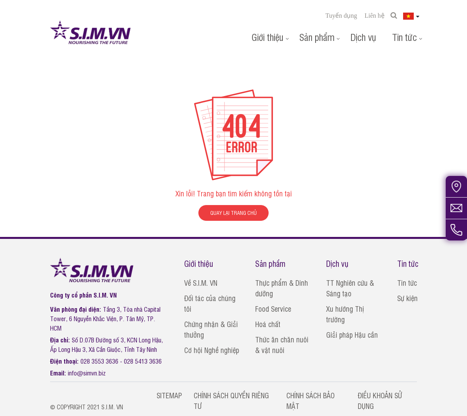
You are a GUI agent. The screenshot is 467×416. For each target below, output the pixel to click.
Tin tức (404, 36)
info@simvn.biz (87, 372)
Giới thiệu (268, 36)
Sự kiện (407, 298)
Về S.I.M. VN (200, 282)
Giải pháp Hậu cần (352, 334)
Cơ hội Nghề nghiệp (211, 350)
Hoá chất (267, 324)
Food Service (273, 308)
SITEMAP (169, 395)
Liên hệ (374, 15)
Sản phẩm (316, 36)
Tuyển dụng (341, 15)
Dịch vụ (363, 36)
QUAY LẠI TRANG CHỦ (233, 212)
